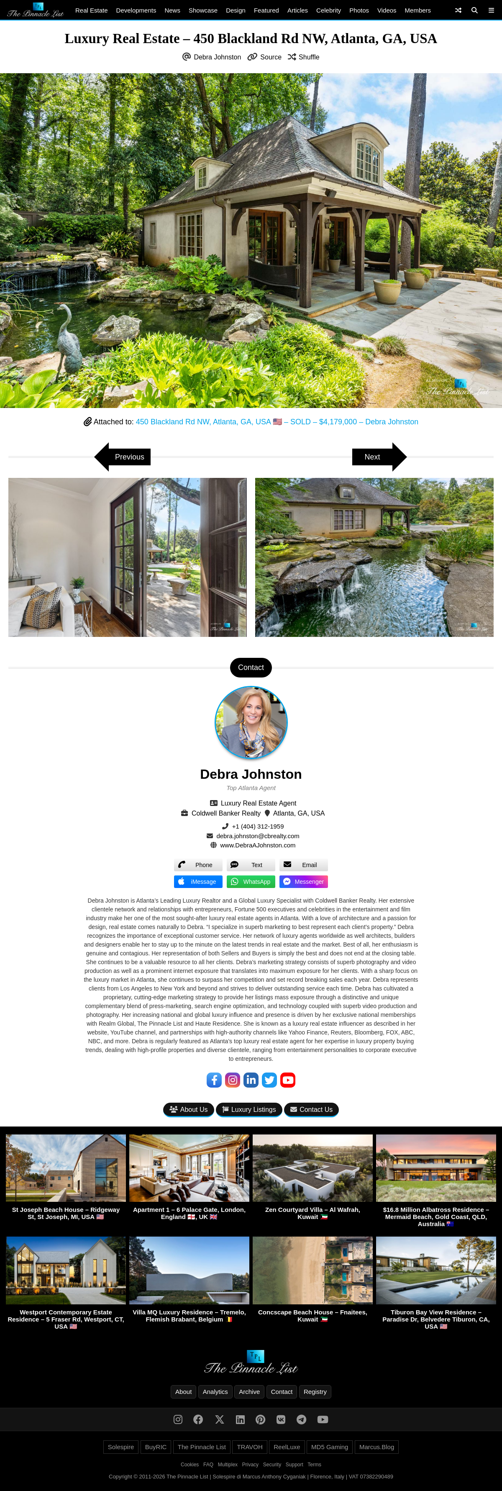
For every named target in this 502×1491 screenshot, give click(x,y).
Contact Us (311, 1109)
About (183, 1391)
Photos (359, 10)
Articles (297, 10)
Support (294, 1465)
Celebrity (328, 10)
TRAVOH (249, 1446)
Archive (249, 1391)
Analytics (215, 1391)
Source (271, 57)
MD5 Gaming (329, 1446)
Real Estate (91, 10)
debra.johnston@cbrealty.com (257, 835)
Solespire (121, 1446)
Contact (282, 1391)
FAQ (208, 1465)
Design (236, 10)
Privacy (250, 1465)
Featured (266, 10)
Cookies (190, 1465)
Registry (315, 1391)
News (172, 10)
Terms (314, 1465)
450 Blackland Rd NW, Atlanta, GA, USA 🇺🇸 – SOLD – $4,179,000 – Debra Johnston (277, 422)
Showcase (203, 10)
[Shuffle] (458, 10)
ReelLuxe (287, 1446)
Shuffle (309, 57)
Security (272, 1465)
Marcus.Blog (376, 1446)
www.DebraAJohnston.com (258, 845)
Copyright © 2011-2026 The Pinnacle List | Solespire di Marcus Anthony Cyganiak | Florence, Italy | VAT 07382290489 (251, 1476)
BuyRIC (156, 1446)
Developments (136, 10)
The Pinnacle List (202, 1446)
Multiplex (228, 1465)
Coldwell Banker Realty (226, 813)
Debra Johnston (217, 57)
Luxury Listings (249, 1109)
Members (418, 10)
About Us (188, 1109)
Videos (387, 10)
